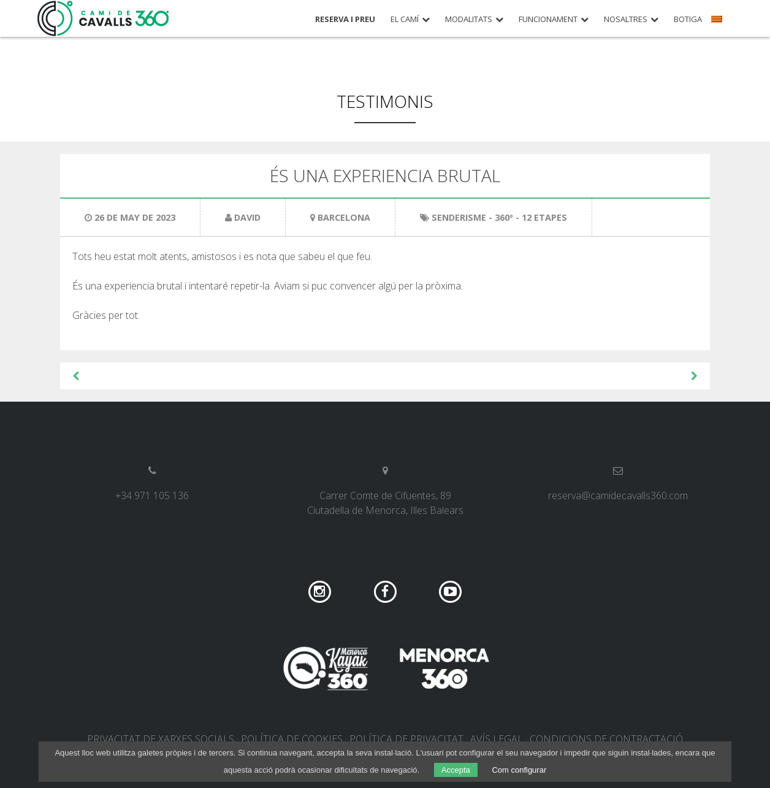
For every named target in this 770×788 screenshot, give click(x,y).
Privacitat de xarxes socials (160, 739)
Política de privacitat (406, 739)
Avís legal (496, 739)
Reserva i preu (345, 19)
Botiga (688, 19)
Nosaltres (625, 19)
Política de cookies (292, 739)
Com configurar (519, 770)
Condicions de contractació (606, 739)
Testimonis (385, 101)
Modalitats (468, 19)
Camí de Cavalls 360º (104, 18)
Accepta (455, 770)
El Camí (405, 19)
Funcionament (548, 19)
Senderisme (459, 217)
